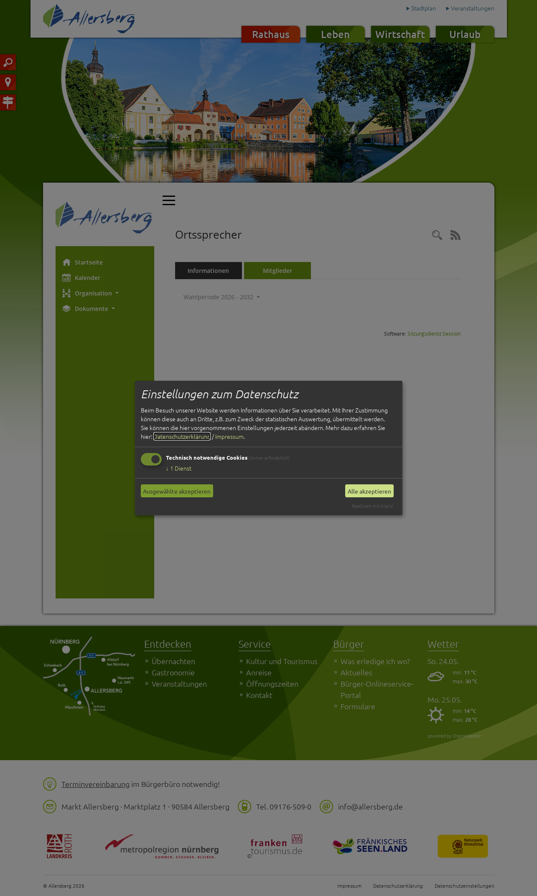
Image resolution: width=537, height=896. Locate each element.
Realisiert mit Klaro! (372, 505)
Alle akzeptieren (369, 491)
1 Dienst (178, 468)
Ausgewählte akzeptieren (177, 491)
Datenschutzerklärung (182, 436)
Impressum (229, 436)
